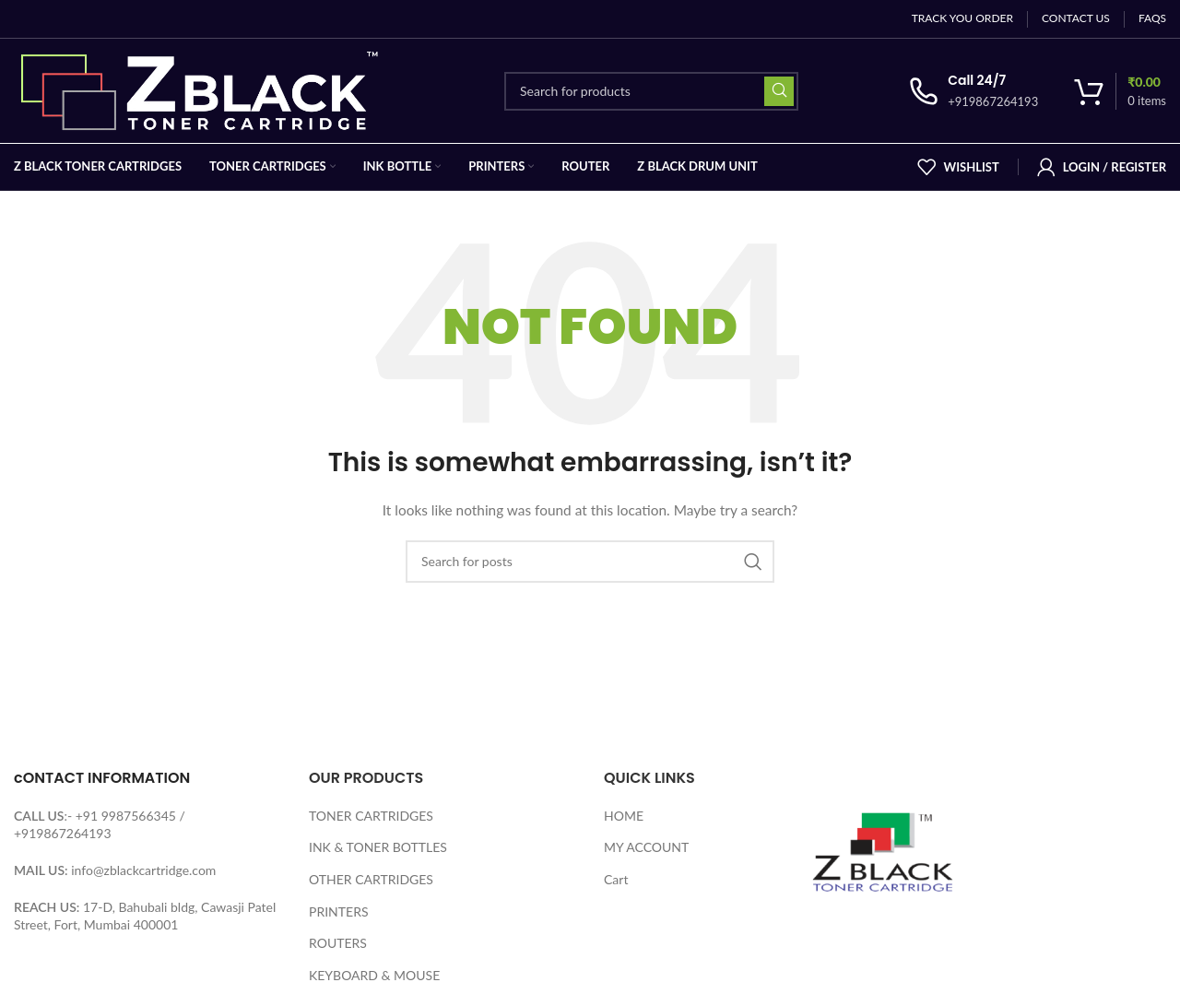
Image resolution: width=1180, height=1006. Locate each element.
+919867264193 (63, 833)
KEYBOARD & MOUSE (374, 975)
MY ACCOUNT (646, 847)
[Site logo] (204, 89)
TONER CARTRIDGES (371, 815)
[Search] (651, 91)
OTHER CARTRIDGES (371, 879)
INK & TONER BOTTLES (378, 847)
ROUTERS (338, 943)
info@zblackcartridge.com (143, 870)
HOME (623, 815)
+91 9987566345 (126, 815)
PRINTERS (339, 911)
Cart (616, 879)
